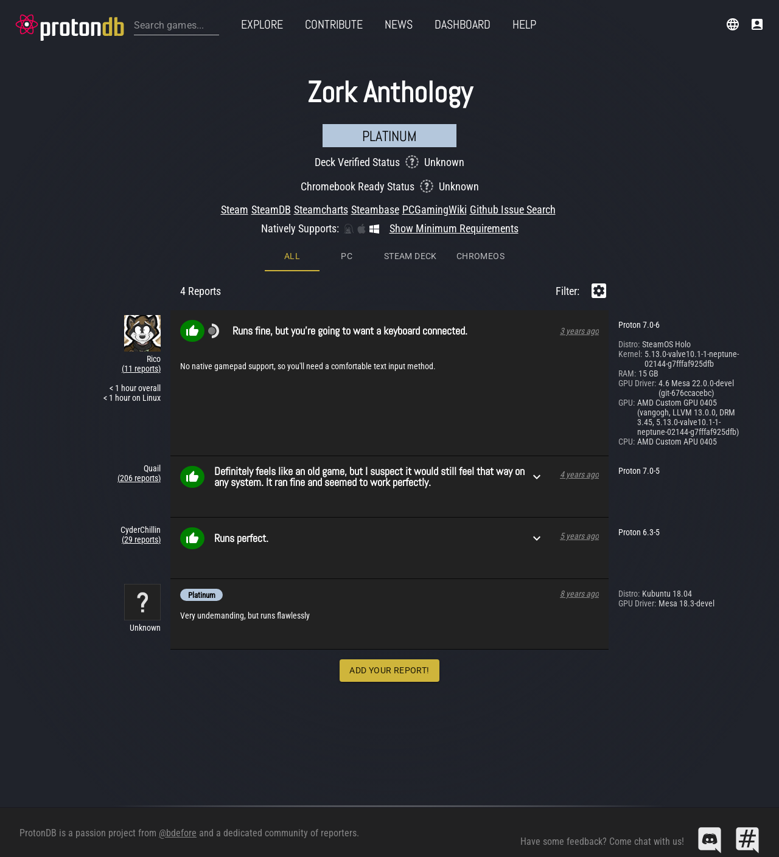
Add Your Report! (389, 670)
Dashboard (463, 24)
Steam (234, 209)
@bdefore (178, 833)
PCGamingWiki (434, 209)
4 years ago (579, 474)
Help (524, 24)
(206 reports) (139, 478)
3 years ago (579, 331)
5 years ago (579, 536)
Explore (262, 24)
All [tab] (292, 256)
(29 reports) (141, 539)
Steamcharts (321, 209)
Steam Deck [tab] (410, 256)
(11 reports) (141, 368)
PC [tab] (346, 256)
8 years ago (579, 594)
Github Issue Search (513, 209)
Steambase (375, 209)
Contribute (334, 24)
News (399, 24)
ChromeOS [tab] (480, 256)
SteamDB (271, 209)
